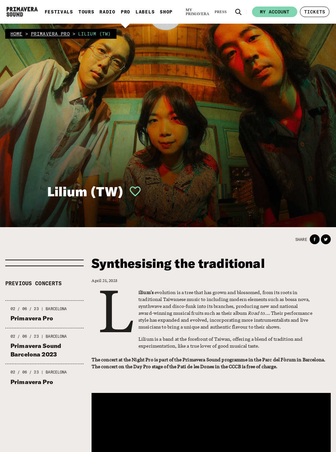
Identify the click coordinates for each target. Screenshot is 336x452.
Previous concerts (33, 283)
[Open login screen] (132, 191)
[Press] (220, 12)
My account (274, 12)
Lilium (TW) (85, 191)
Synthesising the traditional (178, 263)
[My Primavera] (197, 12)
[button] (238, 12)
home (16, 34)
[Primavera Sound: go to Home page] (22, 12)
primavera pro (50, 34)
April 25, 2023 (104, 280)
